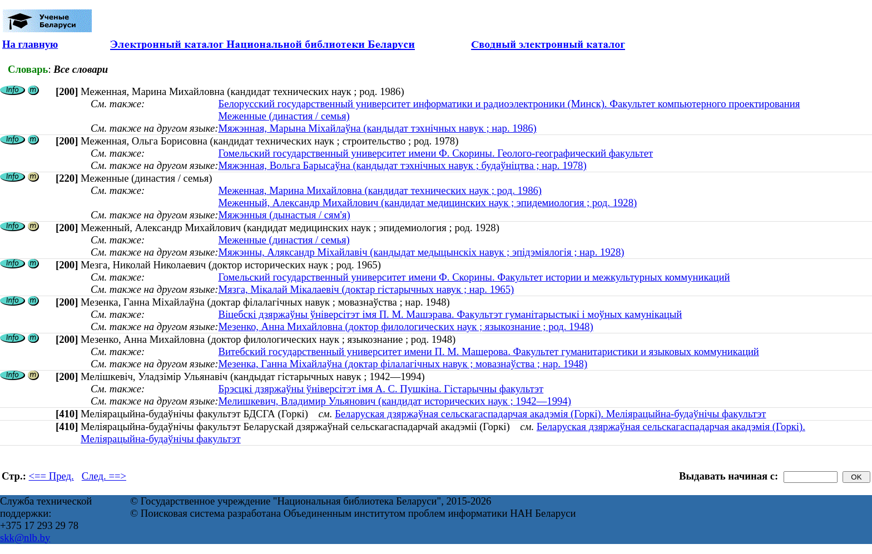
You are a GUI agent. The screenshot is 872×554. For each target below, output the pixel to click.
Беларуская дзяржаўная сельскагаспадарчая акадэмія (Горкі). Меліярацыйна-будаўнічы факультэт (550, 414)
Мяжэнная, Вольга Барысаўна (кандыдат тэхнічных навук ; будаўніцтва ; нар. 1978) (402, 165)
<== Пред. (51, 476)
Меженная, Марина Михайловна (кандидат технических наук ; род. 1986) (380, 190)
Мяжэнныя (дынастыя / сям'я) (284, 215)
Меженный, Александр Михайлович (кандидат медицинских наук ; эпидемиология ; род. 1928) (427, 202)
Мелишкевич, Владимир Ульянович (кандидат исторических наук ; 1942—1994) (394, 401)
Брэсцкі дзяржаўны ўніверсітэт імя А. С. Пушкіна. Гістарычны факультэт (380, 389)
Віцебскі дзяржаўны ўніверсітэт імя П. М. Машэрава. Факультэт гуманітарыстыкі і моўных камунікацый (450, 314)
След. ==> (104, 476)
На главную (30, 44)
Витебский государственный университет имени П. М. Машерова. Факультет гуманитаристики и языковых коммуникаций (488, 351)
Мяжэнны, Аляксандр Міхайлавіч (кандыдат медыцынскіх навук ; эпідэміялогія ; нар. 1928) (421, 252)
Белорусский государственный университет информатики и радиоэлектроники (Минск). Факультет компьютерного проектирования (509, 103)
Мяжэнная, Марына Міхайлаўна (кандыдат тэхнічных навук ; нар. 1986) (377, 128)
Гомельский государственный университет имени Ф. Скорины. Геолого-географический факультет (435, 153)
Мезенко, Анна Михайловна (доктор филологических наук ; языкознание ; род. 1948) (405, 326)
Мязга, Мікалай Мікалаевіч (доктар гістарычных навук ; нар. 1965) (366, 289)
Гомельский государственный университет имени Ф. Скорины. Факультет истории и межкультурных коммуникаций (474, 277)
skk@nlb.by (25, 537)
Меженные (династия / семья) (283, 116)
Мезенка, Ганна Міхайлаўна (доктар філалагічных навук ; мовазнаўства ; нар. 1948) (402, 364)
